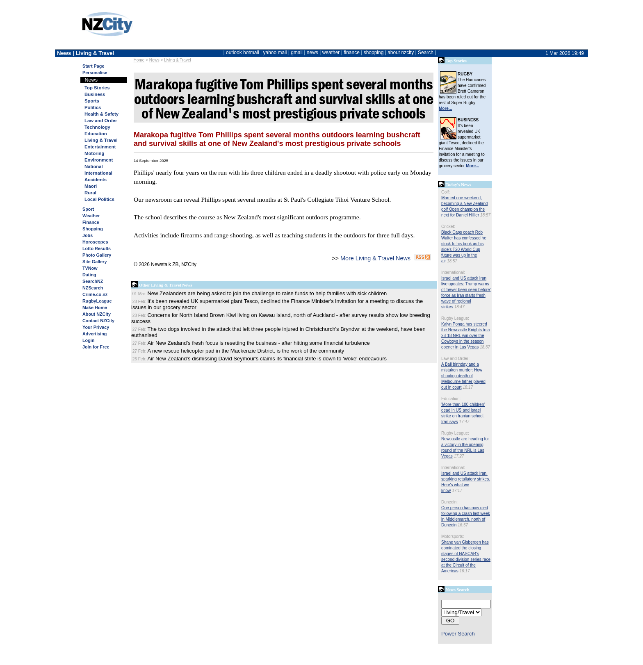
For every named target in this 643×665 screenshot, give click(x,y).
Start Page (93, 66)
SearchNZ (92, 281)
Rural (90, 192)
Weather (91, 215)
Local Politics (99, 199)
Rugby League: (455, 318)
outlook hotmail (242, 52)
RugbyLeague (97, 300)
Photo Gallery (96, 255)
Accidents (95, 179)
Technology (97, 127)
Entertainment (100, 146)
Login (88, 340)
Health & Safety (101, 114)
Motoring (94, 153)
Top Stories (96, 87)
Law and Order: (455, 358)
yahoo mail (275, 52)
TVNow (90, 268)
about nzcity (401, 52)
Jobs (87, 235)
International (98, 173)
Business (94, 94)
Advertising (94, 333)
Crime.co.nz (94, 294)
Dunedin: (449, 502)
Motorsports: (452, 536)
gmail (297, 52)
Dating (89, 274)
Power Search (458, 634)
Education (95, 133)
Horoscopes (95, 241)
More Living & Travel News (375, 258)
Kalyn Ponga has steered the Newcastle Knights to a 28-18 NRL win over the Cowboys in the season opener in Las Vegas (465, 335)
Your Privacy (95, 327)
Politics (92, 107)
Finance (90, 222)
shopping (374, 52)
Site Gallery (94, 261)
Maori (90, 186)
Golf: (445, 192)
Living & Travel (177, 60)
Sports (91, 100)
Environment (98, 159)
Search (425, 52)
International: (453, 272)
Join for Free (95, 346)
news (312, 52)
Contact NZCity (98, 320)
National (93, 166)
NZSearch (92, 287)
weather (331, 52)
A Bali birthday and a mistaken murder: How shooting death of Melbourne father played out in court (463, 375)
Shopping (92, 228)
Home (139, 60)
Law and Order (100, 120)
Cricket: (448, 226)
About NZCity (96, 314)
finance (352, 52)
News (154, 60)
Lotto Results (96, 248)
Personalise (94, 72)
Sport (88, 209)
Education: (451, 398)
